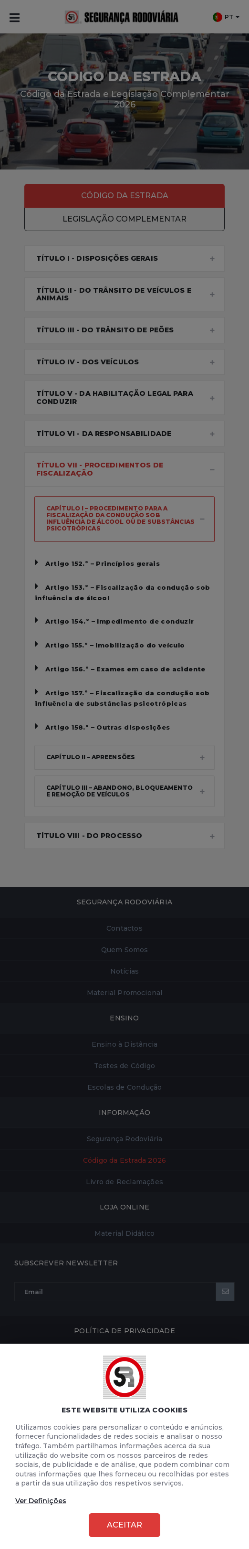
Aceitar (124, 1524)
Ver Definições (40, 1500)
